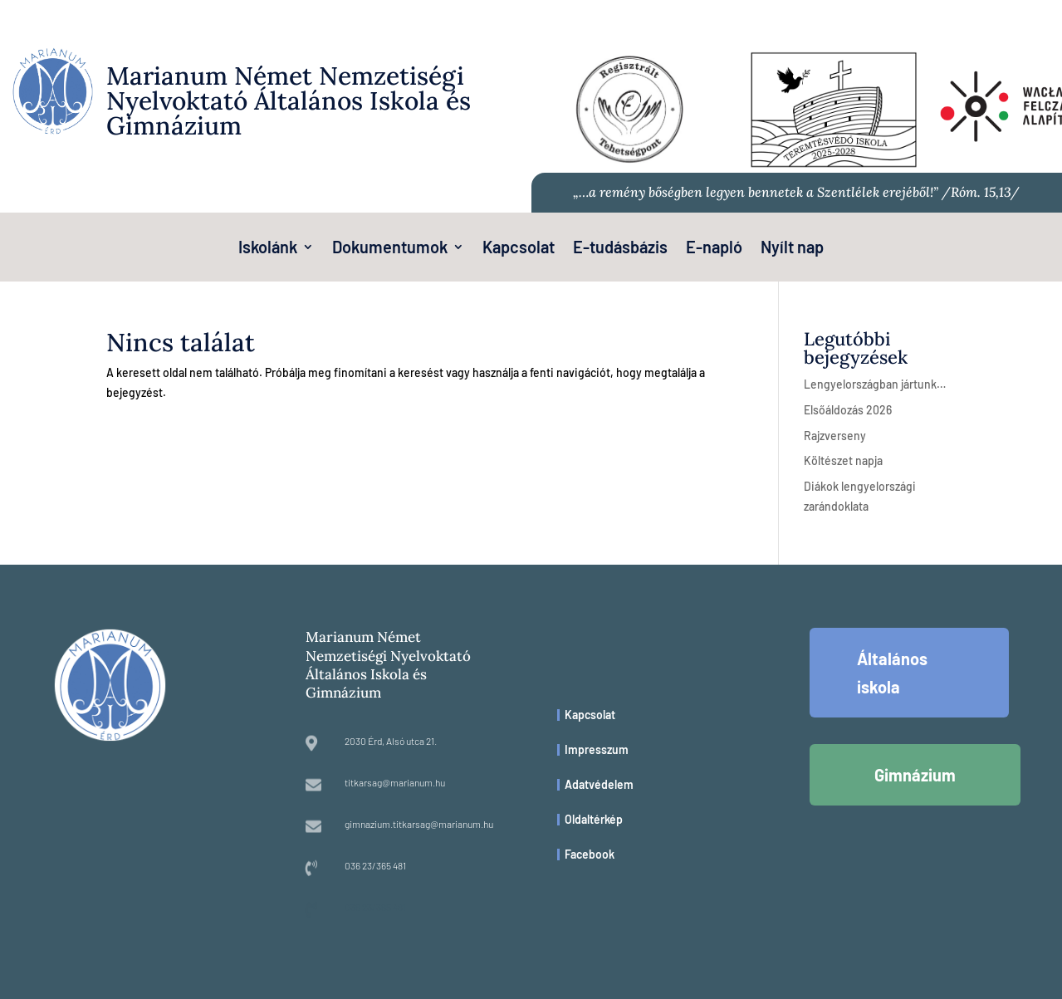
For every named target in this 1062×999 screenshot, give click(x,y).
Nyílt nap (792, 249)
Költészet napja (843, 460)
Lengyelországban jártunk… (875, 384)
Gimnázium (915, 775)
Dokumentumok (390, 249)
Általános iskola (892, 673)
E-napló (714, 249)
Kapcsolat (518, 249)
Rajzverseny (835, 435)
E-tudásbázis (620, 249)
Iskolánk (267, 249)
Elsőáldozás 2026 (848, 410)
